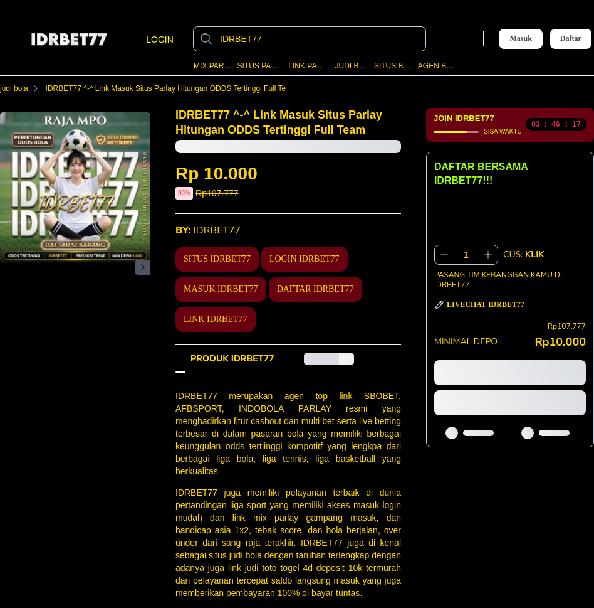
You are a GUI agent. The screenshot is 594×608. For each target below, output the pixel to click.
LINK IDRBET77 (216, 319)
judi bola (21, 88)
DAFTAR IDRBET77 (315, 289)
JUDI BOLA (351, 65)
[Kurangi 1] (444, 254)
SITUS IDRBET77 (217, 259)
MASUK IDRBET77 (221, 289)
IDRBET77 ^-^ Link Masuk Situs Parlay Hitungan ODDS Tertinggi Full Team (178, 88)
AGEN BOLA (437, 65)
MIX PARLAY (213, 65)
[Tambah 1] (488, 254)
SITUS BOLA (393, 65)
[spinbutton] (466, 254)
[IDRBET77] (319, 39)
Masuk (520, 38)
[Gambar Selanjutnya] (142, 267)
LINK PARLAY (309, 65)
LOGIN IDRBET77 (304, 259)
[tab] (232, 359)
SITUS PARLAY (260, 65)
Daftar (570, 39)
